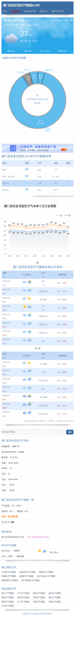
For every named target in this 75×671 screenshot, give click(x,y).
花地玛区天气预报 (27, 625)
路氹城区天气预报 (10, 633)
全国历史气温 (30, 11)
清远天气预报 (55, 654)
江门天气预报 (23, 654)
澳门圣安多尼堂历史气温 (13, 590)
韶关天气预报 (39, 646)
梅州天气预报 (8, 650)
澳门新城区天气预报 (30, 633)
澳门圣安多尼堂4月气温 (38, 590)
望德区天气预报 (46, 625)
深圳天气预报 (23, 650)
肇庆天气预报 (8, 654)
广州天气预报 (23, 646)
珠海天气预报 (39, 650)
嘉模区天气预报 (26, 629)
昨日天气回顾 (9, 598)
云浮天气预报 (8, 659)
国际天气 (44, 11)
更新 (66, 20)
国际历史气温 (58, 11)
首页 (5, 11)
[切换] (27, 21)
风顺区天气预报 (9, 629)
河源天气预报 (39, 654)
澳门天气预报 (8, 646)
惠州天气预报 (55, 646)
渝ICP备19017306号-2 (44, 666)
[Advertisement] (37, 164)
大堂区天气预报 (9, 625)
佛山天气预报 (55, 650)
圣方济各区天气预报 (46, 629)
